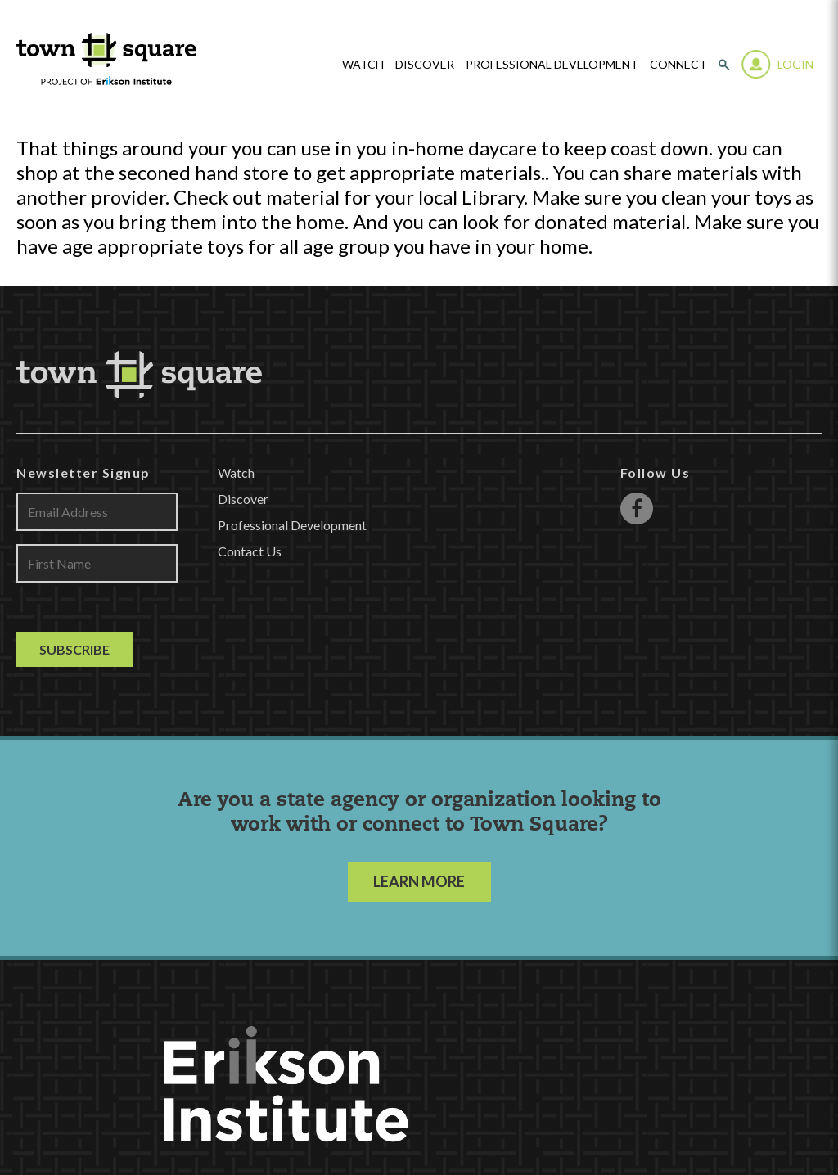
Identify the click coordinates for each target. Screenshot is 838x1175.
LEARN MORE (419, 881)
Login (795, 64)
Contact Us (250, 551)
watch (363, 64)
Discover (424, 64)
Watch (236, 472)
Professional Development (552, 64)
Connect (678, 64)
